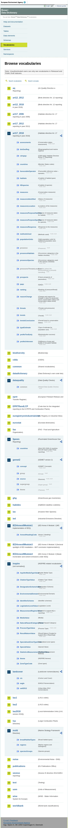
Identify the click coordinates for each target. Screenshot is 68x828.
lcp (14, 721)
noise (15, 759)
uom (15, 789)
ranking (23, 290)
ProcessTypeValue (27, 628)
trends (22, 315)
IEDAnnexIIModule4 (23, 554)
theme (22, 658)
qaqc (22, 284)
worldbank (18, 806)
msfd (15, 730)
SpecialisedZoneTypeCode (29, 642)
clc (21, 678)
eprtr (15, 397)
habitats (23, 178)
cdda (15, 360)
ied (14, 518)
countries (24, 164)
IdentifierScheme (27, 601)
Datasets (7, 26)
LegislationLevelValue (29, 606)
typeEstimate (25, 328)
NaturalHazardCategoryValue (29, 623)
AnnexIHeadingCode (28, 535)
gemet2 (16, 460)
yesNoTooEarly (26, 335)
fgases (16, 439)
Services (6, 49)
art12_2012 (18, 98)
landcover (18, 672)
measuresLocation (27, 206)
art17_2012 (18, 123)
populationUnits (26, 239)
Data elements (9, 36)
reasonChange (26, 297)
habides (17, 505)
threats (23, 308)
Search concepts (33, 81)
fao (14, 429)
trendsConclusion (27, 321)
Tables (6, 31)
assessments (25, 142)
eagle (22, 683)
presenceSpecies (27, 260)
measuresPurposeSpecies (29, 220)
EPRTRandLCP (20, 406)
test (14, 782)
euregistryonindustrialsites (25, 416)
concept (23, 466)
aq (14, 88)
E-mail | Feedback (10, 820)
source (23, 479)
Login (48, 6)
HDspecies (24, 185)
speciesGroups (26, 751)
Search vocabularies (15, 81)
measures (24, 192)
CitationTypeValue (27, 580)
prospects (24, 277)
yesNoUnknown (26, 341)
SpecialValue (25, 647)
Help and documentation (13, 22)
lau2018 (17, 711)
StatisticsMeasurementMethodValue (29, 652)
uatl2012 (23, 688)
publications (19, 766)
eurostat (17, 423)
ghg (15, 498)
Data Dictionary (22, 17)
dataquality (18, 380)
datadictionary (20, 373)
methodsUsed (25, 234)
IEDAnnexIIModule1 (23, 525)
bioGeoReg (24, 149)
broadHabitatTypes (27, 740)
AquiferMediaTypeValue (29, 573)
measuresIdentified (28, 199)
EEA (14, 2)
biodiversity (19, 353)
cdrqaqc (23, 156)
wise (15, 796)
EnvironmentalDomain (29, 594)
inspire (16, 563)
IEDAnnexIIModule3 (23, 544)
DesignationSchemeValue (29, 587)
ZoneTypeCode (26, 664)
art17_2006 (18, 114)
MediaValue (24, 618)
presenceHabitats (27, 253)
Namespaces (8, 54)
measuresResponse (28, 227)
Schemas (7, 40)
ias (14, 512)
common (17, 366)
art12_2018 (18, 104)
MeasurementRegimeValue (29, 611)
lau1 (15, 698)
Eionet (13, 17)
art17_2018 (18, 133)
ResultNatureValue (27, 633)
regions (23, 745)
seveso (16, 773)
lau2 (15, 704)
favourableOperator (28, 171)
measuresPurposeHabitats (29, 213)
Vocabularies (8, 45)
